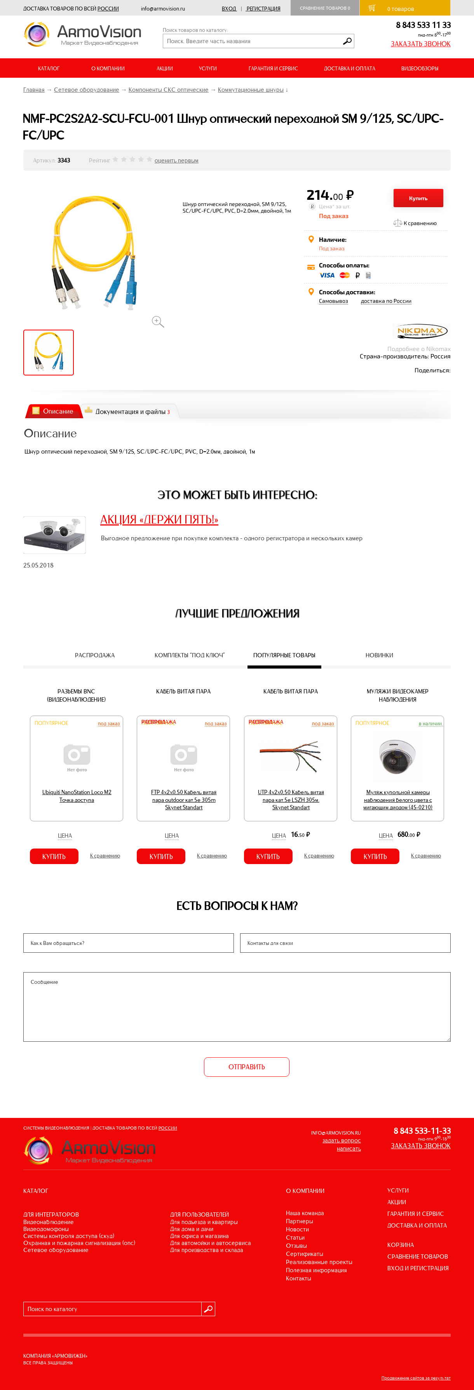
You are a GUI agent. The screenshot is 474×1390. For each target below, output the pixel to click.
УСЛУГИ (398, 1190)
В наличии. (431, 723)
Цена (65, 835)
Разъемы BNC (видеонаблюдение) (76, 695)
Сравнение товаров (325, 8)
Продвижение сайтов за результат (416, 1378)
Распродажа (158, 722)
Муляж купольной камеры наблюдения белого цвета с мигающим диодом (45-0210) (397, 800)
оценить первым (177, 160)
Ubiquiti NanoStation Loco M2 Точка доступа (77, 796)
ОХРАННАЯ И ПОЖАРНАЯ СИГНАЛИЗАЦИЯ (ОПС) (79, 1243)
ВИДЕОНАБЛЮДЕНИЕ (48, 1222)
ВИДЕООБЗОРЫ (419, 68)
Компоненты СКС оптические (169, 89)
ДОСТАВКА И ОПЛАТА (349, 68)
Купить (418, 198)
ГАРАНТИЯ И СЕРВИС (273, 68)
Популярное (51, 723)
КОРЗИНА (400, 1245)
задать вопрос (341, 1140)
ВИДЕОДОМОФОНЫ (46, 1229)
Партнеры (299, 1221)
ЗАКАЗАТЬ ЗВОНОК (421, 44)
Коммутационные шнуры (251, 89)
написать (349, 1148)
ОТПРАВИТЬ (246, 1067)
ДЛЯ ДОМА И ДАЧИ (191, 1229)
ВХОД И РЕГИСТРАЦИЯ (418, 1268)
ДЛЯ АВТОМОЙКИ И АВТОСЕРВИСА (210, 1243)
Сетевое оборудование (86, 89)
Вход (229, 8)
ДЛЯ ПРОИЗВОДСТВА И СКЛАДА (206, 1250)
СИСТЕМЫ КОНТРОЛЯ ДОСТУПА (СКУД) (68, 1236)
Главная (34, 89)
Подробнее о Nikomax (419, 348)
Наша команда (305, 1213)
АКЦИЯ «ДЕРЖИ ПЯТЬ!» (159, 519)
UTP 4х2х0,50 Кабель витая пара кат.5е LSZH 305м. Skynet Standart (291, 800)
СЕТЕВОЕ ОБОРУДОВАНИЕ (56, 1250)
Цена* (327, 206)
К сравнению (420, 223)
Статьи (295, 1237)
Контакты (298, 1278)
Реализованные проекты (319, 1262)
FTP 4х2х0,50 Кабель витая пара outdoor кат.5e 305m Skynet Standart (183, 800)
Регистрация (264, 8)
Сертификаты (304, 1253)
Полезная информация (316, 1270)
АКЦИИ (165, 68)
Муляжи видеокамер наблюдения (398, 695)
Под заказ (109, 723)
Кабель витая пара (183, 691)
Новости (297, 1229)
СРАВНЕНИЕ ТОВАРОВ (417, 1256)
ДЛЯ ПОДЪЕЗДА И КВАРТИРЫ (204, 1222)
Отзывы (296, 1245)
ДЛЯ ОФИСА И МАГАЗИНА (199, 1236)
